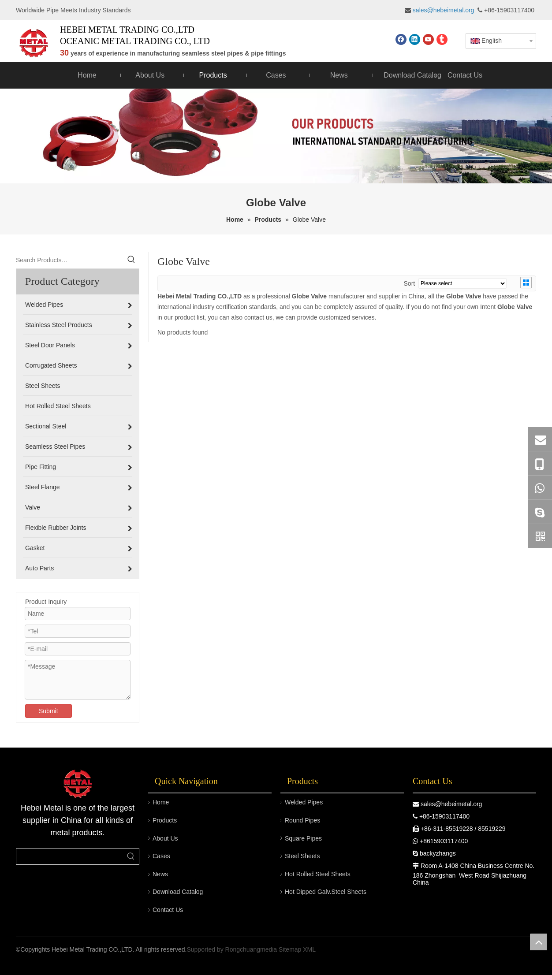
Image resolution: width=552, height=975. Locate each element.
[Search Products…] (69, 260)
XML (309, 949)
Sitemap (290, 949)
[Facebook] (401, 39)
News (160, 874)
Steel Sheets (302, 856)
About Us (165, 838)
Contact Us (168, 909)
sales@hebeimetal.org (451, 804)
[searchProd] (69, 856)
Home (161, 802)
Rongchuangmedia (251, 949)
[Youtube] (428, 39)
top (538, 942)
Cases (161, 856)
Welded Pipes (304, 802)
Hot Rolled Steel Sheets (318, 874)
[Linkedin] (414, 39)
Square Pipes (303, 838)
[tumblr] (442, 39)
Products (165, 820)
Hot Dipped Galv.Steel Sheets (325, 891)
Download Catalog (178, 891)
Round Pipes (302, 820)
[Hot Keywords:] (131, 260)
